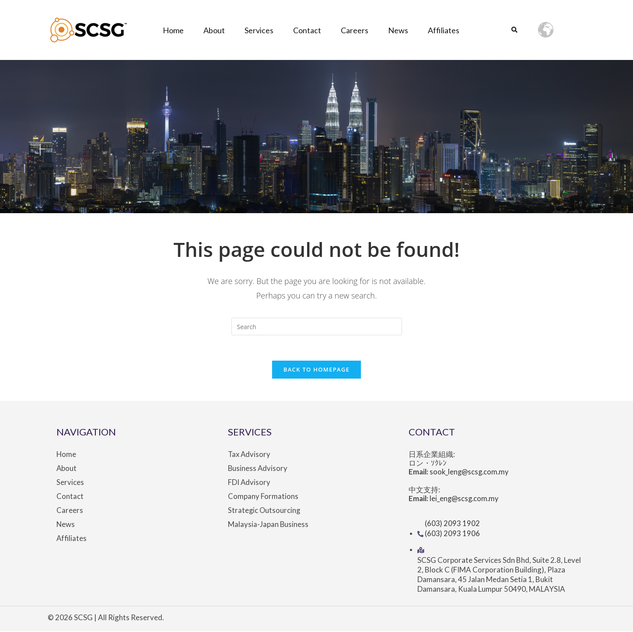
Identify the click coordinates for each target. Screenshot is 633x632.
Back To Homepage (316, 371)
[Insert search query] (316, 326)
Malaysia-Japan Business (268, 525)
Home (173, 30)
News (398, 30)
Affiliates (443, 30)
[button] (514, 30)
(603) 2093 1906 (452, 534)
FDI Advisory (249, 483)
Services (259, 30)
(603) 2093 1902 (452, 524)
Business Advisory (258, 469)
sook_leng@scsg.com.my (471, 473)
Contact (307, 30)
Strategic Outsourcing (264, 511)
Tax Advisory (250, 455)
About (214, 30)
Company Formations (263, 497)
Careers (354, 30)
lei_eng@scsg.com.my (465, 500)
